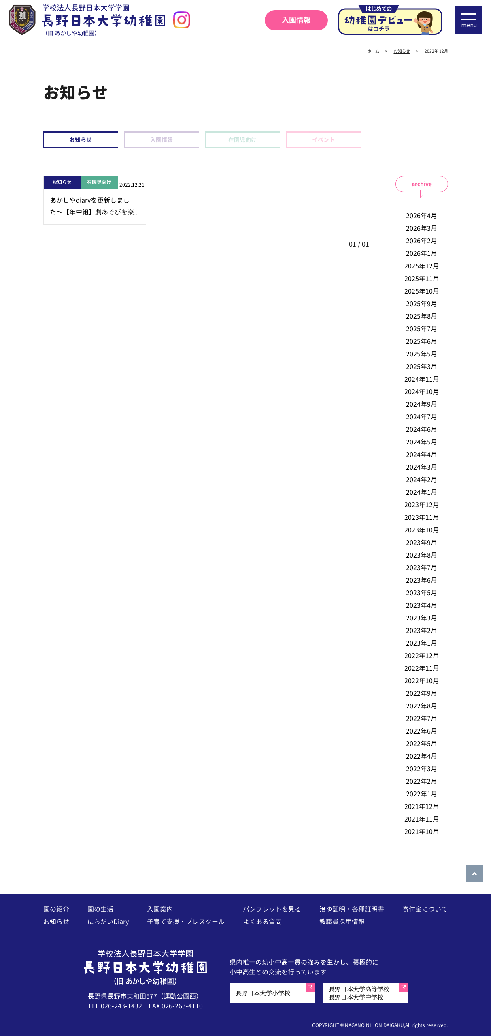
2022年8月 (421, 705)
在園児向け (242, 140)
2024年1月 (421, 492)
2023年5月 (421, 592)
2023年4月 (421, 605)
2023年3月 (421, 617)
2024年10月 (421, 391)
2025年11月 (421, 278)
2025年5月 (421, 354)
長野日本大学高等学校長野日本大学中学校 (359, 993)
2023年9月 (421, 542)
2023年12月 (421, 504)
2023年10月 (421, 530)
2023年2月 (421, 630)
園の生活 (100, 909)
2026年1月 (421, 253)
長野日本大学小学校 (263, 993)
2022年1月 (421, 793)
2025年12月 (421, 266)
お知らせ (80, 140)
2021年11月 (421, 819)
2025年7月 (421, 328)
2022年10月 (421, 680)
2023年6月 (421, 580)
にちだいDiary (108, 921)
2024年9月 (421, 404)
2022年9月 (421, 693)
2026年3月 (421, 228)
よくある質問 (262, 921)
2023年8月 (421, 555)
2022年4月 (421, 756)
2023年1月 (421, 643)
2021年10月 (421, 831)
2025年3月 (421, 366)
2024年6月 (421, 429)
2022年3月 (421, 768)
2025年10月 (421, 291)
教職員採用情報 (342, 921)
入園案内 (160, 909)
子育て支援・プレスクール (186, 921)
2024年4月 (421, 454)
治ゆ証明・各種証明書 (351, 909)
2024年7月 (421, 416)
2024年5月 (421, 442)
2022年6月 (421, 731)
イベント (323, 140)
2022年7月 (421, 718)
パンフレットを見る (272, 909)
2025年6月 (421, 341)
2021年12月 (421, 806)
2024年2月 (421, 479)
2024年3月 (421, 467)
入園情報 (296, 20)
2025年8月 (421, 316)
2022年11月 (421, 668)
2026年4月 (421, 215)
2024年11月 (421, 379)
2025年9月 (421, 303)
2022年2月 (421, 781)
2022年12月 (421, 655)
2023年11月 (421, 517)
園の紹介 (56, 909)
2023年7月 (421, 567)
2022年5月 (421, 743)
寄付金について (425, 909)
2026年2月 (421, 240)
